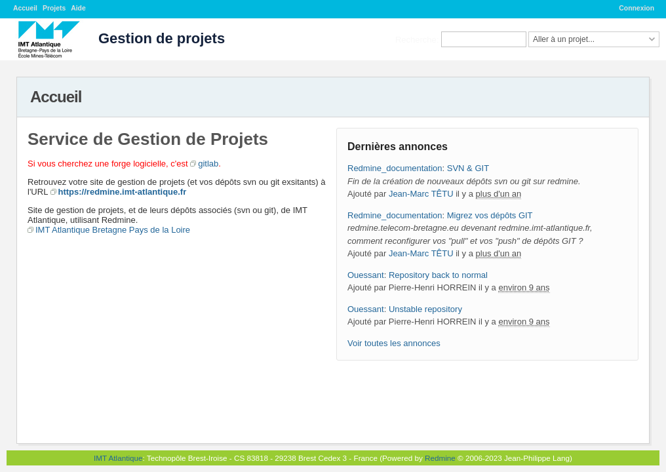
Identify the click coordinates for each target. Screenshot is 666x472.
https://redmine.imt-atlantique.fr (122, 192)
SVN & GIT (468, 168)
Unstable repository (425, 309)
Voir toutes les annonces (394, 343)
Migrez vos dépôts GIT (490, 215)
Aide (78, 8)
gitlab (208, 163)
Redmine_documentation (394, 168)
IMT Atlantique (118, 458)
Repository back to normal (438, 275)
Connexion (636, 8)
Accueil (25, 8)
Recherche (416, 39)
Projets (54, 8)
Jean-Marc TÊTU (421, 194)
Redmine (440, 458)
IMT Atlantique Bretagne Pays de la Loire (112, 230)
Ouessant (365, 275)
